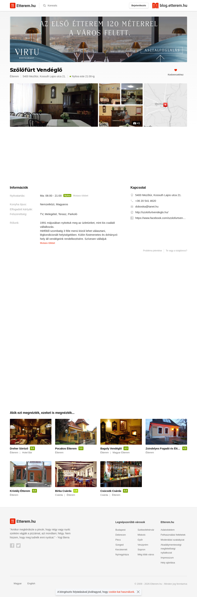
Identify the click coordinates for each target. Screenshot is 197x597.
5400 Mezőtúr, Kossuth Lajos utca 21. (158, 195)
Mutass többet (80, 195)
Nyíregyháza (122, 554)
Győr (140, 539)
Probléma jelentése (152, 250)
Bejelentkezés (138, 5)
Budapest (120, 529)
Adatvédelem (168, 529)
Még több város (146, 554)
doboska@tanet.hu (146, 206)
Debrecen (120, 534)
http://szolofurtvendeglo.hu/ (151, 212)
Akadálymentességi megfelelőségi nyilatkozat (171, 548)
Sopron (141, 549)
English (29, 583)
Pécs (118, 539)
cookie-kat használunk (121, 591)
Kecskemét (121, 549)
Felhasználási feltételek (173, 534)
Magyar (16, 583)
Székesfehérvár (146, 529)
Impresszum (167, 557)
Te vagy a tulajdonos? (176, 250)
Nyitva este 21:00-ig (82, 76)
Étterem (14, 76)
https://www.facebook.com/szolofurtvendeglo (161, 218)
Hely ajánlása (168, 562)
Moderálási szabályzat (172, 539)
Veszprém (143, 544)
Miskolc (142, 534)
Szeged (119, 544)
